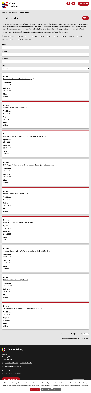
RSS (86, 18)
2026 (29, 40)
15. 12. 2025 (7, 257)
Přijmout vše (34, 390)
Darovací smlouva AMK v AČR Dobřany (18, 79)
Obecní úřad (12, 12)
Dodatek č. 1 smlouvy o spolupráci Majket (19, 222)
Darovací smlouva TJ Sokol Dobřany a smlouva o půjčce (24, 136)
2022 (80, 36)
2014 (21, 36)
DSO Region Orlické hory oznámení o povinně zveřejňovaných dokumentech (32, 165)
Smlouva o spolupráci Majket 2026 (17, 280)
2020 (65, 36)
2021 (72, 36)
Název (4, 44)
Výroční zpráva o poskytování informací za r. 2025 (22, 308)
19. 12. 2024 (7, 171)
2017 (43, 36)
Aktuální (6, 96)
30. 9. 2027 (7, 148)
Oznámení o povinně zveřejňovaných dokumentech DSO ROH (27, 251)
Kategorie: (5, 36)
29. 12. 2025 (7, 285)
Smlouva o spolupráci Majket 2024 (17, 107)
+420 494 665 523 (11, 363)
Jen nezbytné (46, 390)
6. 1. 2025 (6, 199)
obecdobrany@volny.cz (13, 366)
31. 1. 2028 (6, 205)
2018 (50, 36)
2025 (21, 40)
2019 (57, 36)
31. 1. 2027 (6, 119)
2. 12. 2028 (7, 234)
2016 (35, 36)
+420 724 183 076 (26, 363)
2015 (28, 36)
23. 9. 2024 (7, 142)
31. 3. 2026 (7, 177)
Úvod (3, 12)
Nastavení (57, 390)
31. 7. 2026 (7, 90)
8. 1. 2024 (6, 113)
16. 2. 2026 (7, 314)
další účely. (84, 383)
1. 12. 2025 (6, 228)
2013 (13, 36)
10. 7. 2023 (7, 85)
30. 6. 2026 (7, 263)
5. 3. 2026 (6, 320)
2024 (13, 40)
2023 (6, 40)
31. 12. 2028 (7, 291)
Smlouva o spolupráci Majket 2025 (17, 194)
